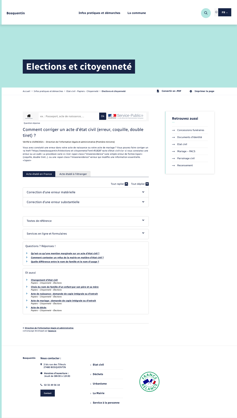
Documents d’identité (187, 137)
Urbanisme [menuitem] (98, 383)
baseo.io (52, 331)
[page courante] (114, 91)
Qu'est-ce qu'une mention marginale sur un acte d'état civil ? (65, 253)
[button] (85, 192)
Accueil (26, 91)
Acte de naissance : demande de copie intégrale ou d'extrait (64, 293)
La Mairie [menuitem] (97, 393)
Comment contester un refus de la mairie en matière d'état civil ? (67, 257)
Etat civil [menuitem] (97, 364)
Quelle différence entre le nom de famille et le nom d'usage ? (65, 261)
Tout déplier (140, 184)
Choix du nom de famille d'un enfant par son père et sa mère (65, 287)
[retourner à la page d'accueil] (16, 13)
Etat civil (179, 144)
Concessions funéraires (188, 130)
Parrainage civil (183, 158)
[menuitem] (99, 13)
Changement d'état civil (44, 280)
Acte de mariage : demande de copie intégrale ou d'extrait (63, 300)
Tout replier (119, 184)
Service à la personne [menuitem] (104, 402)
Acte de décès (38, 307)
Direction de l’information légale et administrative (49, 328)
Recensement (182, 165)
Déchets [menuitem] (96, 374)
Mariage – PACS (183, 151)
